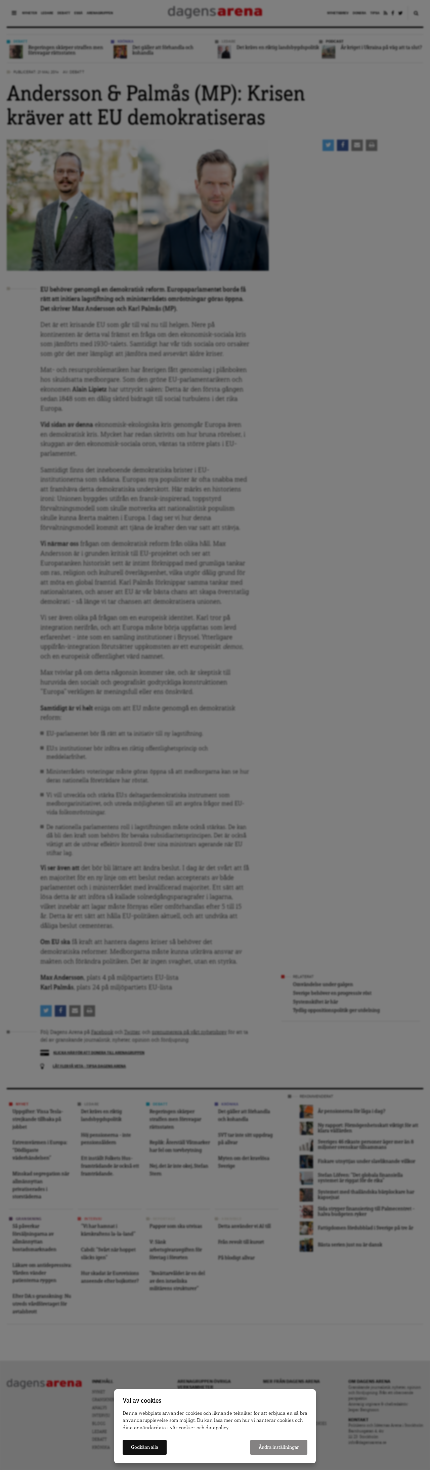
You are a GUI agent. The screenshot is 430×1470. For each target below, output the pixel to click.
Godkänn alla (144, 1447)
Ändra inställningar (279, 1447)
